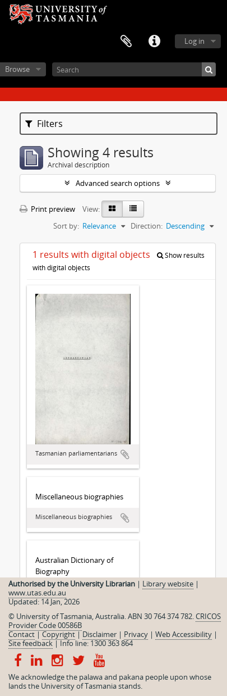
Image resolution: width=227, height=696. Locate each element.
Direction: (147, 226)
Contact (21, 634)
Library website (167, 584)
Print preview (47, 209)
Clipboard (126, 42)
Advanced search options (118, 183)
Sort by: (66, 226)
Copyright (58, 634)
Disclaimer (99, 634)
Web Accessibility (183, 634)
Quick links (154, 42)
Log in (194, 41)
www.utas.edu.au (37, 593)
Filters (44, 123)
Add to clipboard (125, 454)
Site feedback (30, 643)
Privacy (136, 634)
